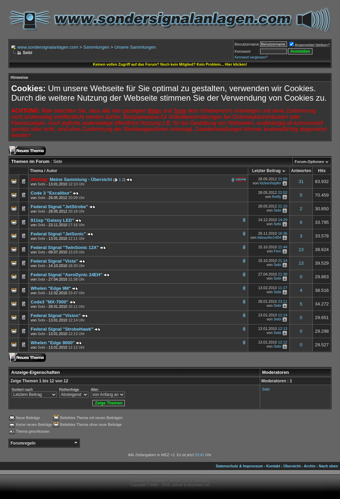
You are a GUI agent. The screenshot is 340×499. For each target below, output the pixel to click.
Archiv (310, 466)
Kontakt (273, 466)
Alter (95, 389)
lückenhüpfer (270, 183)
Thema (36, 170)
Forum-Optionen (309, 162)
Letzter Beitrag (266, 170)
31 (301, 181)
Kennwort (242, 51)
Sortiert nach (22, 389)
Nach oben (328, 466)
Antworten (301, 170)
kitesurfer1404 (269, 238)
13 (301, 249)
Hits (322, 170)
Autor (51, 170)
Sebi (277, 211)
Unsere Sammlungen (135, 47)
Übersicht (292, 466)
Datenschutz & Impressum (239, 466)
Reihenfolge (69, 389)
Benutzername (247, 44)
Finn (277, 251)
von (38, 184)
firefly (276, 197)
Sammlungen (96, 47)
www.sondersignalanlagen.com (47, 47)
